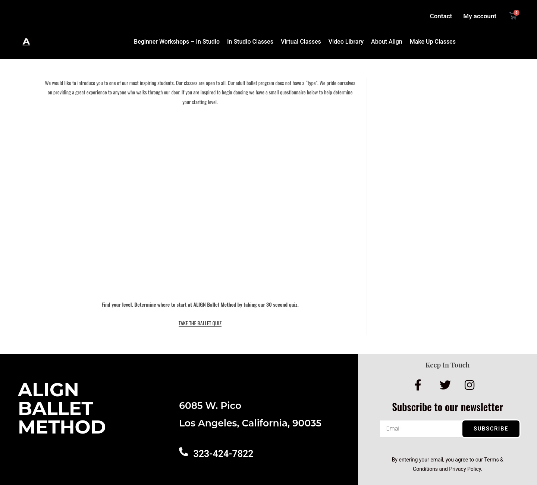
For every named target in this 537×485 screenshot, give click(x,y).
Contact (441, 16)
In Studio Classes (250, 41)
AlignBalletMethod (62, 408)
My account (479, 16)
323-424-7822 (223, 453)
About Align (386, 41)
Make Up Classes (433, 41)
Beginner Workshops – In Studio (177, 41)
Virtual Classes (301, 41)
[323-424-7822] (183, 451)
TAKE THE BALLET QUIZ (200, 323)
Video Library (346, 41)
